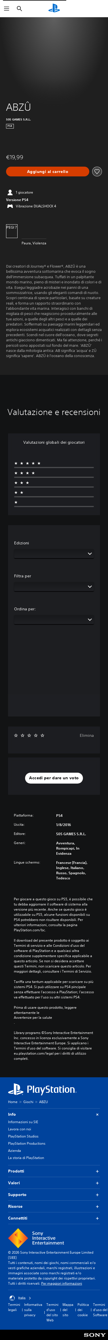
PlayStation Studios (23, 1136)
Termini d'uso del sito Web (52, 1312)
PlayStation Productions (27, 1143)
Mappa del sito (67, 1309)
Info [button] (54, 1114)
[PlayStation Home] (54, 8)
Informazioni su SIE (23, 1121)
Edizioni (21, 543)
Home (13, 1101)
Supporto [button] (54, 1194)
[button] (54, 778)
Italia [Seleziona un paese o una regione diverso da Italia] (20, 1298)
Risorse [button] (54, 1206)
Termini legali (14, 1307)
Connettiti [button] (54, 1218)
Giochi (28, 1101)
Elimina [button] (87, 735)
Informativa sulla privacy (33, 1309)
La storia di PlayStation (26, 1157)
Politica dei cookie (83, 1309)
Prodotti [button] (54, 1171)
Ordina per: (25, 608)
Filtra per (22, 576)
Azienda (14, 1150)
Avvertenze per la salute (33, 1017)
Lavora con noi (19, 1129)
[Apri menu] (6, 8)
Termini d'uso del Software (100, 1309)
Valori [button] (54, 1183)
